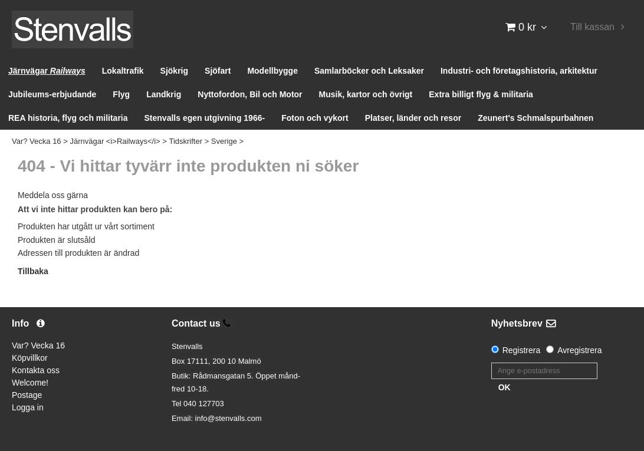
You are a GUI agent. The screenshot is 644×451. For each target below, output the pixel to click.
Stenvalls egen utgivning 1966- (204, 118)
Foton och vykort (315, 118)
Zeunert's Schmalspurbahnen (535, 118)
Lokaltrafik (123, 70)
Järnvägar (47, 70)
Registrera (521, 350)
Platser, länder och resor (413, 118)
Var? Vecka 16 (36, 141)
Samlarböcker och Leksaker (369, 70)
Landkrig (163, 94)
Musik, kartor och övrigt (366, 94)
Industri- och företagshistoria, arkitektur (519, 70)
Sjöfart (218, 70)
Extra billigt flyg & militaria (481, 94)
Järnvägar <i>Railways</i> (115, 141)
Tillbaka (33, 271)
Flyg (121, 94)
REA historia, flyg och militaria (68, 118)
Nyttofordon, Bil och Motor (250, 94)
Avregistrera (579, 350)
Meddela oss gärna (53, 195)
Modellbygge (272, 70)
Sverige (224, 141)
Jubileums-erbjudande (52, 94)
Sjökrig (174, 70)
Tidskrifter (185, 141)
